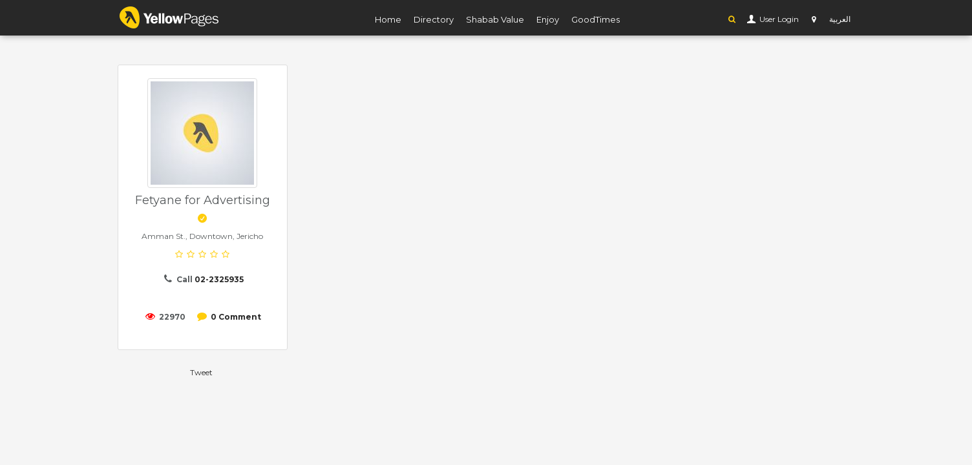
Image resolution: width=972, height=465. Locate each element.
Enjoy (547, 19)
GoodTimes (595, 19)
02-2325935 (219, 279)
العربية (839, 19)
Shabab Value (495, 19)
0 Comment (236, 317)
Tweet (201, 372)
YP (169, 17)
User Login (778, 19)
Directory (434, 19)
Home (388, 19)
